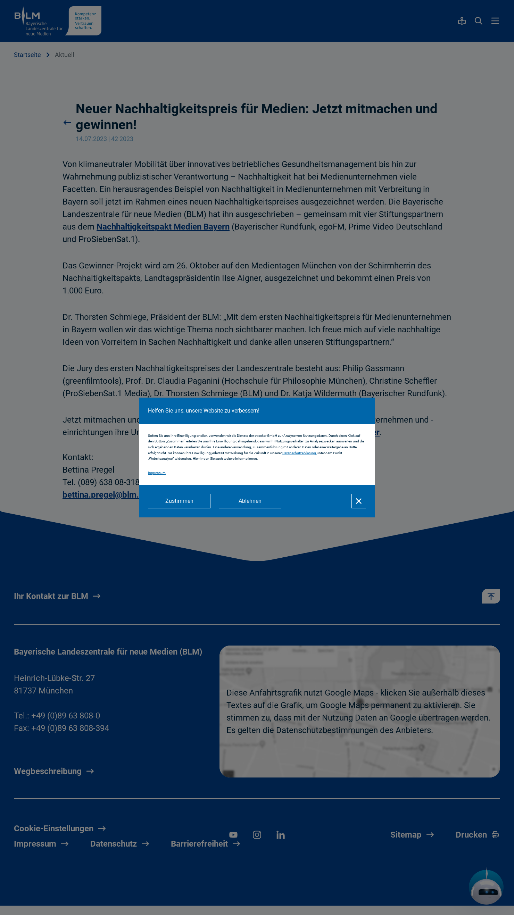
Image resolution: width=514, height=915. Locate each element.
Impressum (157, 473)
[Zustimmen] (179, 501)
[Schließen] (358, 501)
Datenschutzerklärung (299, 453)
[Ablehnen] (250, 501)
